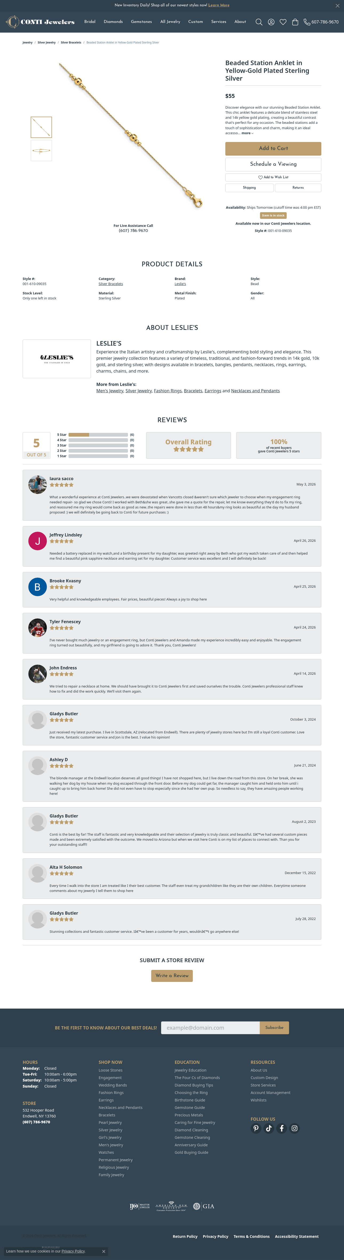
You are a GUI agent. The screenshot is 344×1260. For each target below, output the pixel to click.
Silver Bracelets (71, 42)
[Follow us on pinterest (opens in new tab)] (256, 1128)
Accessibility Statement (297, 1236)
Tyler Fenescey (65, 622)
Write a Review (172, 975)
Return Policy (185, 1236)
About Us (259, 1070)
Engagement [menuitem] (110, 1077)
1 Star (61, 456)
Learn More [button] (219, 5)
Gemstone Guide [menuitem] (190, 1107)
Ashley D (59, 760)
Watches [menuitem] (106, 1152)
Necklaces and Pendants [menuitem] (120, 1107)
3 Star (61, 445)
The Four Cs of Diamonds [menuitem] (197, 1077)
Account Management (270, 1092)
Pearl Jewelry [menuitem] (110, 1122)
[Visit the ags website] (171, 1206)
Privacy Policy (215, 1236)
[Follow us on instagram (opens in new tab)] (294, 1128)
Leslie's (180, 283)
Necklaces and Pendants (255, 391)
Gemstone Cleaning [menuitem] (192, 1137)
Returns (298, 187)
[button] (259, 22)
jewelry (28, 42)
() (132, 434)
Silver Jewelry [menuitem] (110, 1129)
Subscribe (274, 1028)
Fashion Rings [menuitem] (111, 1092)
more (247, 133)
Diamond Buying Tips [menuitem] (194, 1085)
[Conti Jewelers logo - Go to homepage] (40, 22)
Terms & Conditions (252, 1236)
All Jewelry (170, 22)
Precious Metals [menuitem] (189, 1114)
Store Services (263, 1085)
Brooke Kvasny (65, 581)
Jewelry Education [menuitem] (190, 1070)
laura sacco (61, 478)
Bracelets (193, 391)
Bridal (89, 22)
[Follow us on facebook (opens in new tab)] (281, 1128)
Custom (195, 22)
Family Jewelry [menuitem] (111, 1174)
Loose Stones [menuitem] (110, 1070)
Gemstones (141, 22)
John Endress (63, 668)
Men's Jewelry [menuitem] (111, 1144)
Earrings (213, 391)
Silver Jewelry (47, 42)
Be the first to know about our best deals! (106, 1027)
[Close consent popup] (103, 1251)
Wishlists (258, 1100)
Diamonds (113, 22)
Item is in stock (273, 215)
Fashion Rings (168, 391)
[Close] (337, 5)
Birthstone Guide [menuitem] (190, 1100)
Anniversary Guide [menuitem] (191, 1144)
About (240, 22)
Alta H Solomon (66, 867)
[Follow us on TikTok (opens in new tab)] (268, 1128)
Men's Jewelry (109, 391)
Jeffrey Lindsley (66, 535)
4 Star (61, 440)
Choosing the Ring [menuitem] (191, 1092)
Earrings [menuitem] (106, 1100)
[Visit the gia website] (203, 1206)
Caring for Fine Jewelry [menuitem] (195, 1122)
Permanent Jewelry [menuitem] (116, 1159)
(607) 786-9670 (133, 231)
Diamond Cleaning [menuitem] (191, 1129)
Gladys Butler (64, 714)
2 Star (61, 450)
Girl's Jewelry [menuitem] (110, 1137)
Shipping (249, 187)
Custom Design (264, 1077)
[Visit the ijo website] (140, 1206)
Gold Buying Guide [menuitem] (191, 1152)
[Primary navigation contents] (165, 22)
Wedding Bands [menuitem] (113, 1085)
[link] (321, 22)
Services (218, 22)
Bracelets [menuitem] (107, 1114)
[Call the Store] (36, 1121)
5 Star (61, 434)
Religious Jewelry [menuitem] (114, 1167)
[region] (135, 139)
